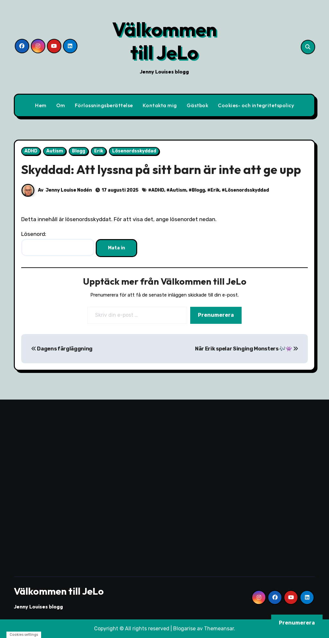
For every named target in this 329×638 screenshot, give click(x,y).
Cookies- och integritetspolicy (256, 105)
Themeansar (219, 628)
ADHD (30, 151)
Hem (41, 105)
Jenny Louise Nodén (69, 190)
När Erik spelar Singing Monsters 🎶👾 (246, 349)
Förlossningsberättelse (104, 105)
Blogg (78, 151)
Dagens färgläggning (62, 349)
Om (60, 105)
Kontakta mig (160, 105)
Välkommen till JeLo (164, 41)
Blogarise (184, 628)
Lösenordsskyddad (134, 151)
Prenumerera (216, 315)
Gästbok (198, 105)
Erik (98, 151)
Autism (54, 151)
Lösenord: (57, 243)
